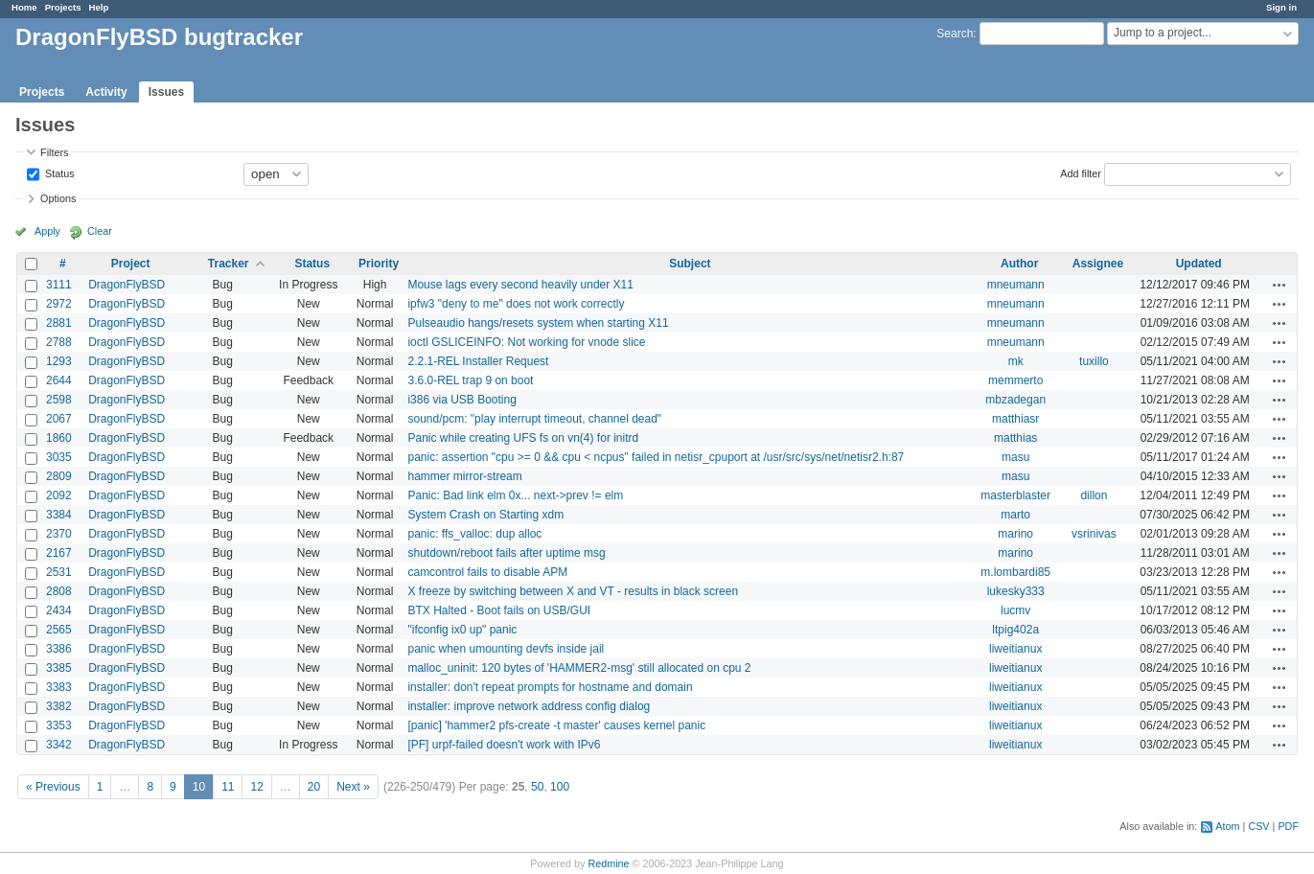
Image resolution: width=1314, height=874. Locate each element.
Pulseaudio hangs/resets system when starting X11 (537, 323)
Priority (378, 263)
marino (1015, 533)
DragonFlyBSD (126, 284)
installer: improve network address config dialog (528, 706)
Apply (47, 231)
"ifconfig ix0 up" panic (462, 629)
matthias (1015, 438)
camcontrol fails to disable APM (487, 572)
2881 (59, 323)
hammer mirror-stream (464, 476)
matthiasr (1015, 419)
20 (314, 787)
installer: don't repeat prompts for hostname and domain (549, 687)
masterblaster (1015, 495)
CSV (1258, 826)
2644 (59, 380)
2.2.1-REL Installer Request (477, 361)
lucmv (1015, 610)
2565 (59, 629)
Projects (63, 7)
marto (1015, 514)
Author (1019, 263)
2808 (59, 591)
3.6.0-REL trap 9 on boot (470, 380)
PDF (1288, 826)
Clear (99, 231)
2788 (59, 342)
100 (559, 787)
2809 (59, 476)
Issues (166, 92)
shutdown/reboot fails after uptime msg (506, 553)
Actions (1279, 284)
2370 (59, 533)
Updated (1199, 263)
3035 (59, 457)
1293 (59, 361)
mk (1016, 361)
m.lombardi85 (1015, 572)
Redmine (608, 863)
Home (24, 7)
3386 (59, 649)
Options (58, 198)
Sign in (1281, 7)
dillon (1093, 495)
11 (227, 787)
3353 (59, 725)
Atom (1227, 826)
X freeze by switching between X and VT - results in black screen (572, 591)
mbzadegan (1015, 399)
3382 (59, 706)
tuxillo (1094, 361)
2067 (59, 419)
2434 (59, 610)
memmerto (1015, 380)
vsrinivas (1094, 533)
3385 (59, 668)
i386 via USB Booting (461, 399)
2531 (59, 572)
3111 (59, 284)
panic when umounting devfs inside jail (505, 649)
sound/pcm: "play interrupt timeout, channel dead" (534, 419)
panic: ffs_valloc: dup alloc (474, 533)
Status (58, 172)
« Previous (53, 787)
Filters (54, 152)
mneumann (1016, 284)
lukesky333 (1016, 591)
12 (256, 787)
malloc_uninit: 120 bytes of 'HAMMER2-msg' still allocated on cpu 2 (578, 668)
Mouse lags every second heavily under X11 (520, 284)
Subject (689, 263)
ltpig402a (1015, 629)
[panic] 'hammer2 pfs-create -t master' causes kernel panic (556, 725)
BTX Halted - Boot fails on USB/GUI (498, 610)
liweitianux (1015, 649)
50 (537, 787)
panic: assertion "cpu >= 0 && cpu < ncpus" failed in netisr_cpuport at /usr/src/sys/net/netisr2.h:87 (655, 457)
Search (954, 33)
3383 (59, 687)
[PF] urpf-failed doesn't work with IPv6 (503, 744)
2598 (59, 399)
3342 (59, 744)
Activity (106, 92)
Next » (353, 787)
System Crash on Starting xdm (485, 514)
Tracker (228, 263)
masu (1015, 457)
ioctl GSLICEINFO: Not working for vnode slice (526, 342)
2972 (59, 303)
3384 (59, 514)
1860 (59, 438)
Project (130, 263)
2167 (59, 553)
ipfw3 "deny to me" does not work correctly (515, 303)
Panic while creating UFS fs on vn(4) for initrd (522, 438)
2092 (59, 495)
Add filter (1080, 172)
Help (99, 7)
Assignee (1097, 263)
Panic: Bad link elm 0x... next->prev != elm (515, 495)
